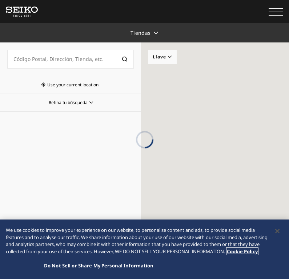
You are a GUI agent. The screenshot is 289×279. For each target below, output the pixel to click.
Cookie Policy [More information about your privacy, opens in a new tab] (242, 251)
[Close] (277, 231)
